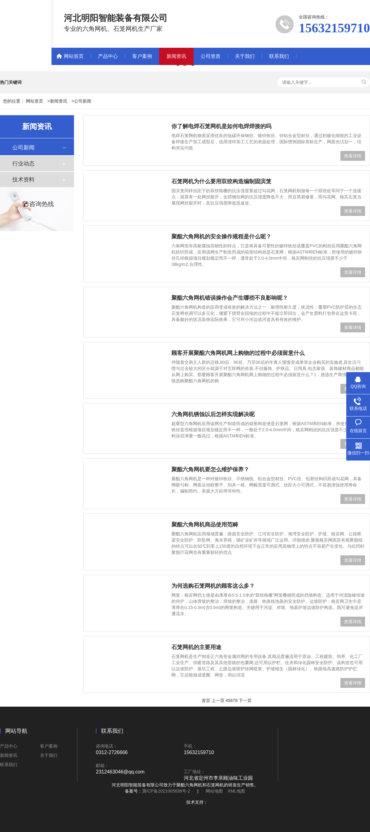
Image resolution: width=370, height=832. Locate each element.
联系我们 (279, 56)
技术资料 (23, 180)
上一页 (218, 700)
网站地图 (214, 791)
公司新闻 (82, 101)
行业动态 (23, 163)
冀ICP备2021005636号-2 (166, 791)
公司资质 (210, 56)
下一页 (245, 700)
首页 (206, 700)
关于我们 (245, 56)
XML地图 (236, 791)
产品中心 (108, 56)
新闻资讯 (176, 56)
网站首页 (74, 56)
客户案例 (142, 56)
